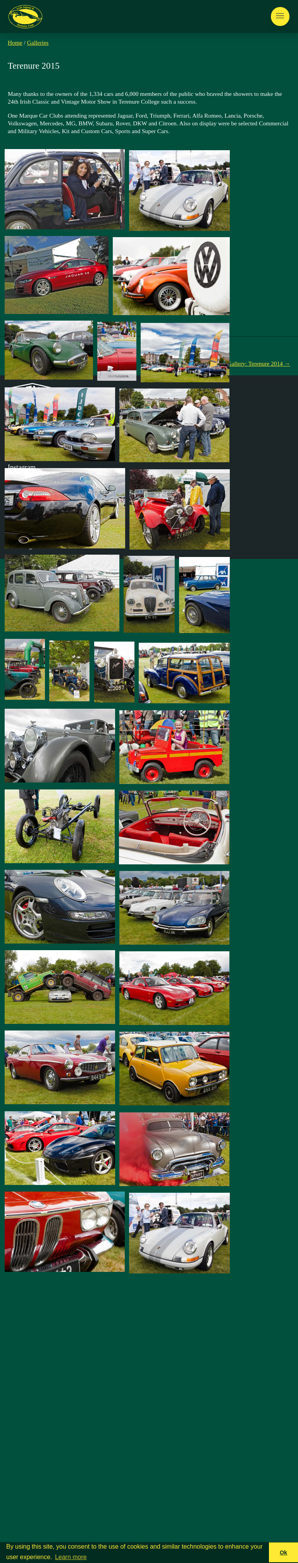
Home (15, 42)
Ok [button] (283, 1552)
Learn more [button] (71, 1557)
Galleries (38, 42)
